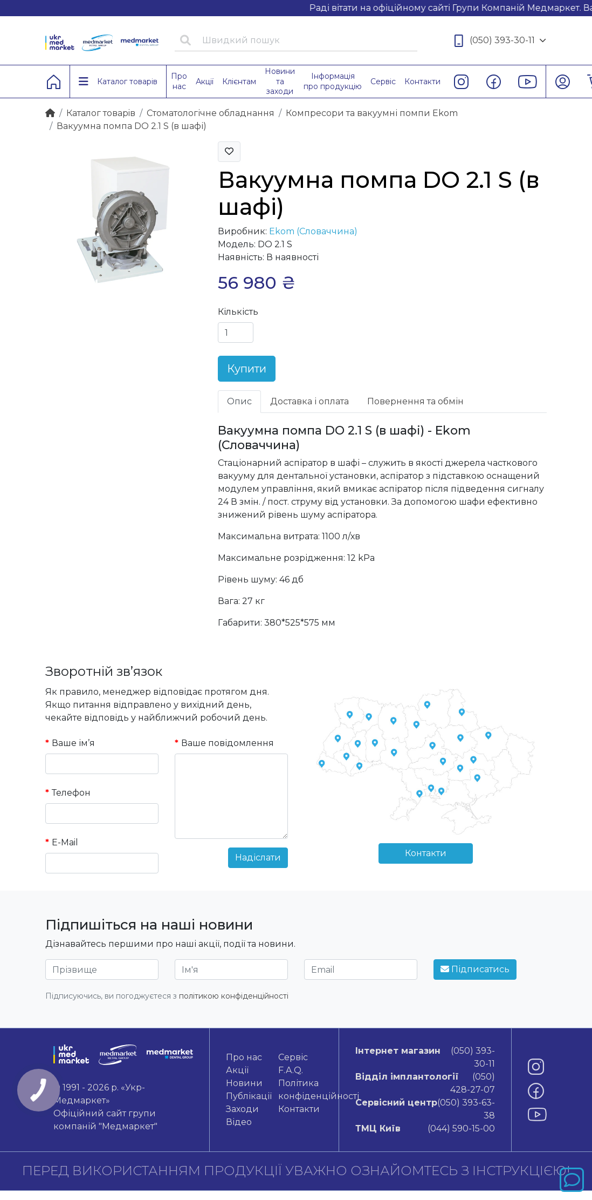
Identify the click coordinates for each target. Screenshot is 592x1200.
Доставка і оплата (309, 401)
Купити (246, 368)
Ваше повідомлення (227, 743)
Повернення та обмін (415, 401)
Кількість (238, 312)
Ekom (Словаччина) (313, 231)
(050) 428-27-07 (425, 1082)
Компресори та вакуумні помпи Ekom (372, 113)
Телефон (71, 793)
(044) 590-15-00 (425, 1128)
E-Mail (65, 842)
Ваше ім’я (73, 743)
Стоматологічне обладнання (210, 113)
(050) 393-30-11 (500, 41)
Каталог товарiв (100, 113)
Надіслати (258, 857)
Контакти (425, 853)
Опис (239, 401)
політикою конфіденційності (233, 996)
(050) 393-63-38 (425, 1108)
